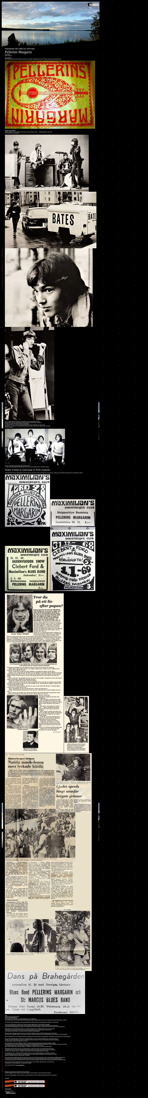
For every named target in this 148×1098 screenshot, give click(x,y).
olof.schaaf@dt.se (20, 1065)
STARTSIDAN (8, 1089)
